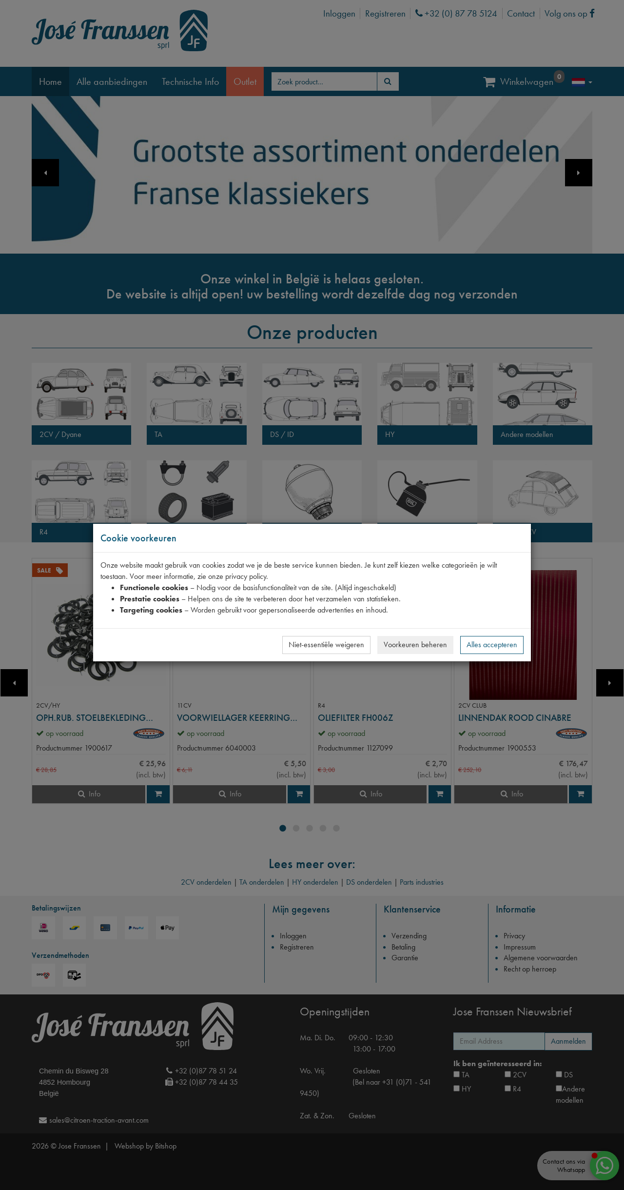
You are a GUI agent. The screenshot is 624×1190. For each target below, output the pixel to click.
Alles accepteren (492, 644)
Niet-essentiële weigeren (326, 644)
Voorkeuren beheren (415, 644)
